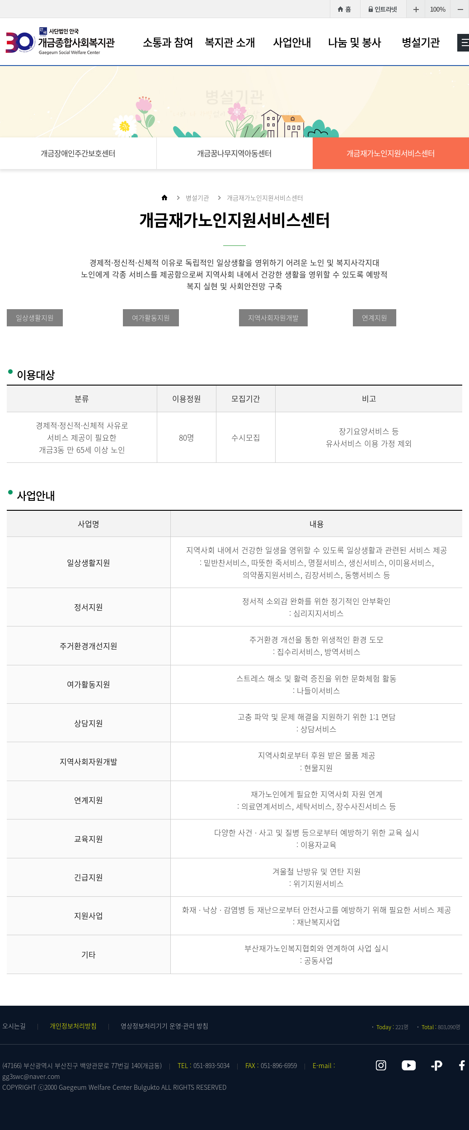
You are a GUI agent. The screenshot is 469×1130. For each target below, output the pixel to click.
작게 (459, 9)
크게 (415, 9)
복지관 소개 (230, 42)
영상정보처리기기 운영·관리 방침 (164, 1025)
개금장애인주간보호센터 (78, 153)
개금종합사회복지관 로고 (61, 41)
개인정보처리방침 (73, 1025)
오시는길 (14, 1025)
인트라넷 (383, 9)
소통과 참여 (168, 42)
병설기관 (421, 42)
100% (437, 9)
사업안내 (292, 42)
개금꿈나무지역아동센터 (234, 153)
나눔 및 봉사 (354, 42)
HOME (344, 9)
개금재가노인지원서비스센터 (391, 153)
